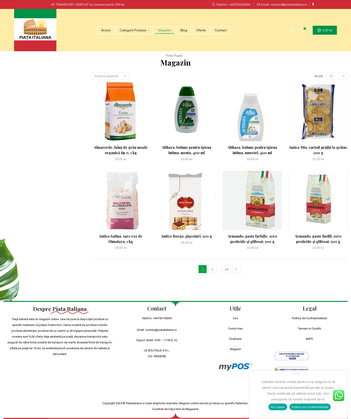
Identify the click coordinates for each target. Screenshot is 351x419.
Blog (183, 30)
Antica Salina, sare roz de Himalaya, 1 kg (120, 239)
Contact (221, 30)
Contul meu (235, 328)
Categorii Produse (134, 30)
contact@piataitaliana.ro (161, 330)
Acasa (106, 30)
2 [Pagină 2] (212, 269)
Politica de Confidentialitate (309, 318)
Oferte (201, 30)
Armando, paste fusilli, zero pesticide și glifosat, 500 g (318, 239)
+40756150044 (162, 318)
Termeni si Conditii (309, 328)
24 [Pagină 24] (226, 269)
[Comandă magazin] (110, 76)
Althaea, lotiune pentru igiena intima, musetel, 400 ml (252, 150)
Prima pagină (174, 55)
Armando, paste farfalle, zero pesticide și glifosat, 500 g (252, 239)
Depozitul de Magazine (183, 409)
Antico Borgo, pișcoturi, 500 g (186, 236)
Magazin (164, 30)
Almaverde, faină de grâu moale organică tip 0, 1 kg (121, 150)
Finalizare (235, 338)
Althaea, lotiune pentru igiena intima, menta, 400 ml (186, 150)
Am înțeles (278, 407)
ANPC (309, 338)
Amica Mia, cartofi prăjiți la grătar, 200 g (318, 150)
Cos (235, 318)
